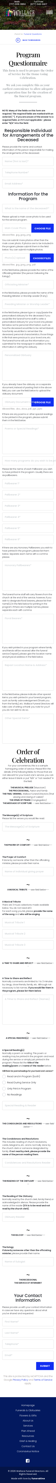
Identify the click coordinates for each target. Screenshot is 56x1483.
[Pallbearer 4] (28, 517)
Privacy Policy (20, 1380)
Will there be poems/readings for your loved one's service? (27, 1071)
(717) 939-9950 (17, 4)
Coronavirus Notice (28, 1451)
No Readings (14, 1094)
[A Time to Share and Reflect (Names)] (28, 1009)
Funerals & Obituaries (28, 1410)
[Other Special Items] (28, 729)
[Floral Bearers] (28, 629)
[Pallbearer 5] (28, 528)
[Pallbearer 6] (28, 539)
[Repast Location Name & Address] (28, 676)
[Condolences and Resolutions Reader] (28, 1162)
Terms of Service (43, 1380)
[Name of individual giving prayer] (28, 871)
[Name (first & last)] (28, 161)
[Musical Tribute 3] (28, 944)
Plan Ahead (28, 1431)
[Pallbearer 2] (28, 494)
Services (28, 1425)
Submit (45, 1366)
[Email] (28, 1355)
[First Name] (28, 1321)
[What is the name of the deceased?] (28, 208)
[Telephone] (28, 1344)
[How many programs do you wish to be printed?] (28, 460)
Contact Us (28, 1446)
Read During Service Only (21, 1082)
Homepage (28, 1405)
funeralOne (38, 1478)
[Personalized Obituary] (28, 366)
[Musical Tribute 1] (28, 922)
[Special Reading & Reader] (28, 1105)
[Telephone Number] (28, 172)
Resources (28, 1436)
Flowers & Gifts (28, 1415)
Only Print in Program (19, 1088)
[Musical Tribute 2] (28, 933)
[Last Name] (28, 1332)
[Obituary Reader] (28, 1217)
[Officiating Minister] (28, 284)
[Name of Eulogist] (28, 1261)
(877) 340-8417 (38, 4)
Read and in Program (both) (23, 1076)
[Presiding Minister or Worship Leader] (28, 304)
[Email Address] (28, 183)
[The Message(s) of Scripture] (28, 826)
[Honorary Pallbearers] (28, 576)
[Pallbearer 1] (28, 483)
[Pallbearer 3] (28, 505)
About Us (28, 1420)
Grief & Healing (28, 1441)
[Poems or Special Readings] (28, 439)
